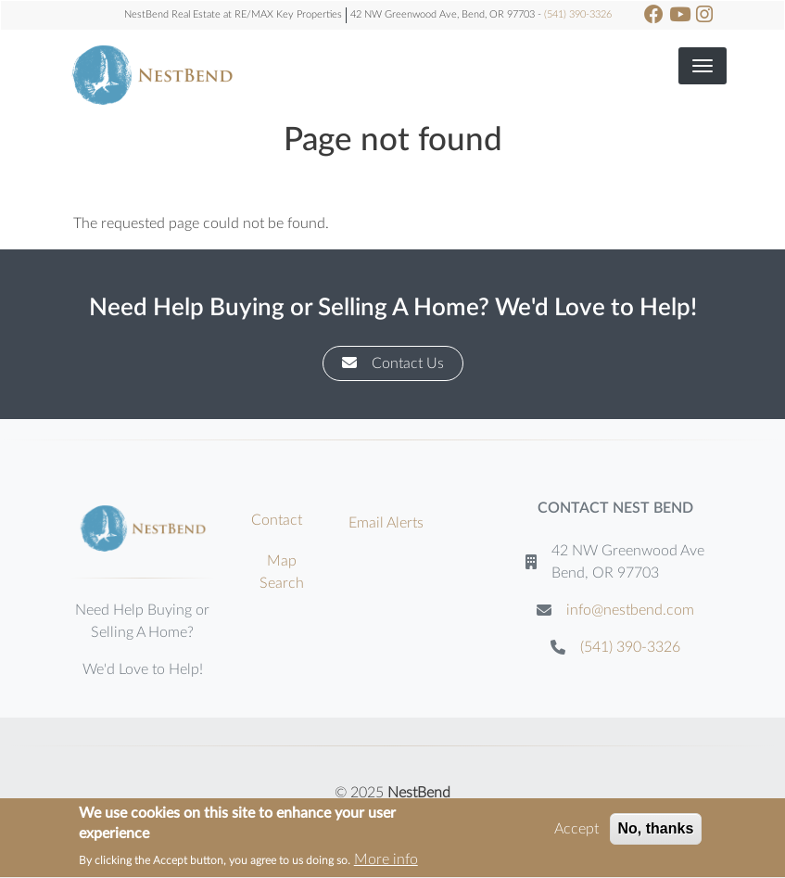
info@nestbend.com (630, 610)
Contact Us (393, 363)
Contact (276, 520)
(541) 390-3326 (578, 14)
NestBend (418, 792)
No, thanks (656, 831)
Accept (576, 831)
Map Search (282, 572)
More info (386, 863)
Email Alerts (386, 522)
